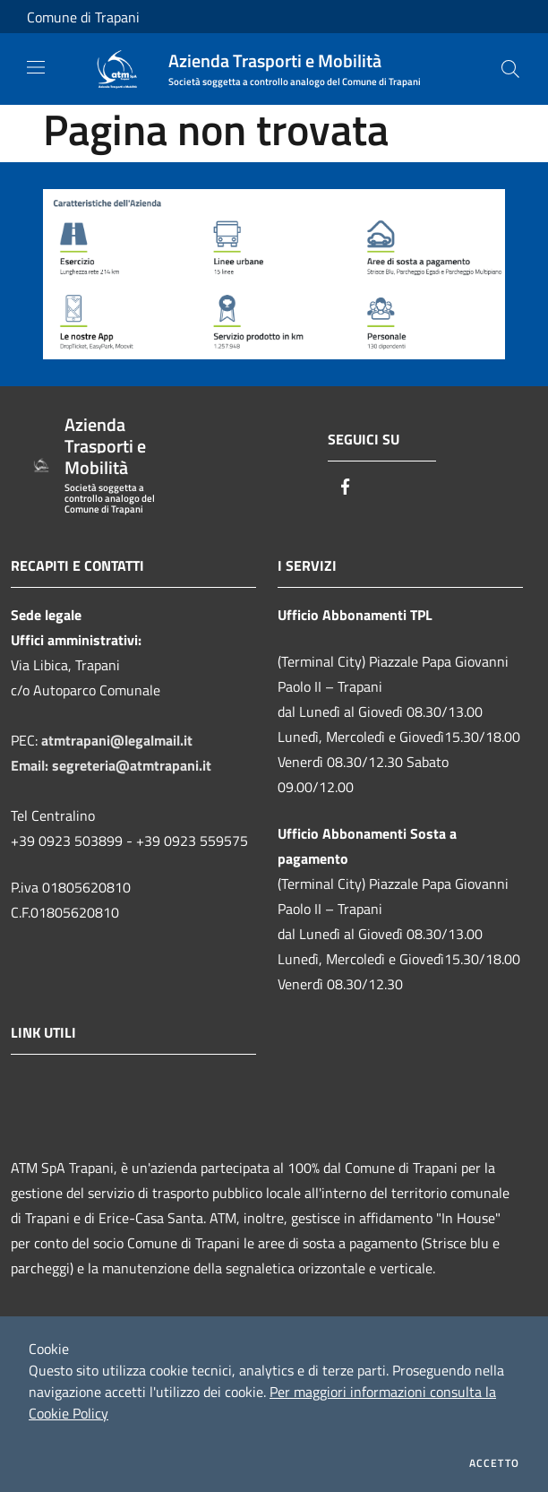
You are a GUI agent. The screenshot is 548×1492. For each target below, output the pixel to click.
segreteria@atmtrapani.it (131, 765)
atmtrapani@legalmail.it (117, 740)
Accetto (494, 1463)
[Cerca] (510, 69)
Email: (31, 765)
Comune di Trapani (83, 17)
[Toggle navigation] (36, 67)
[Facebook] (346, 488)
